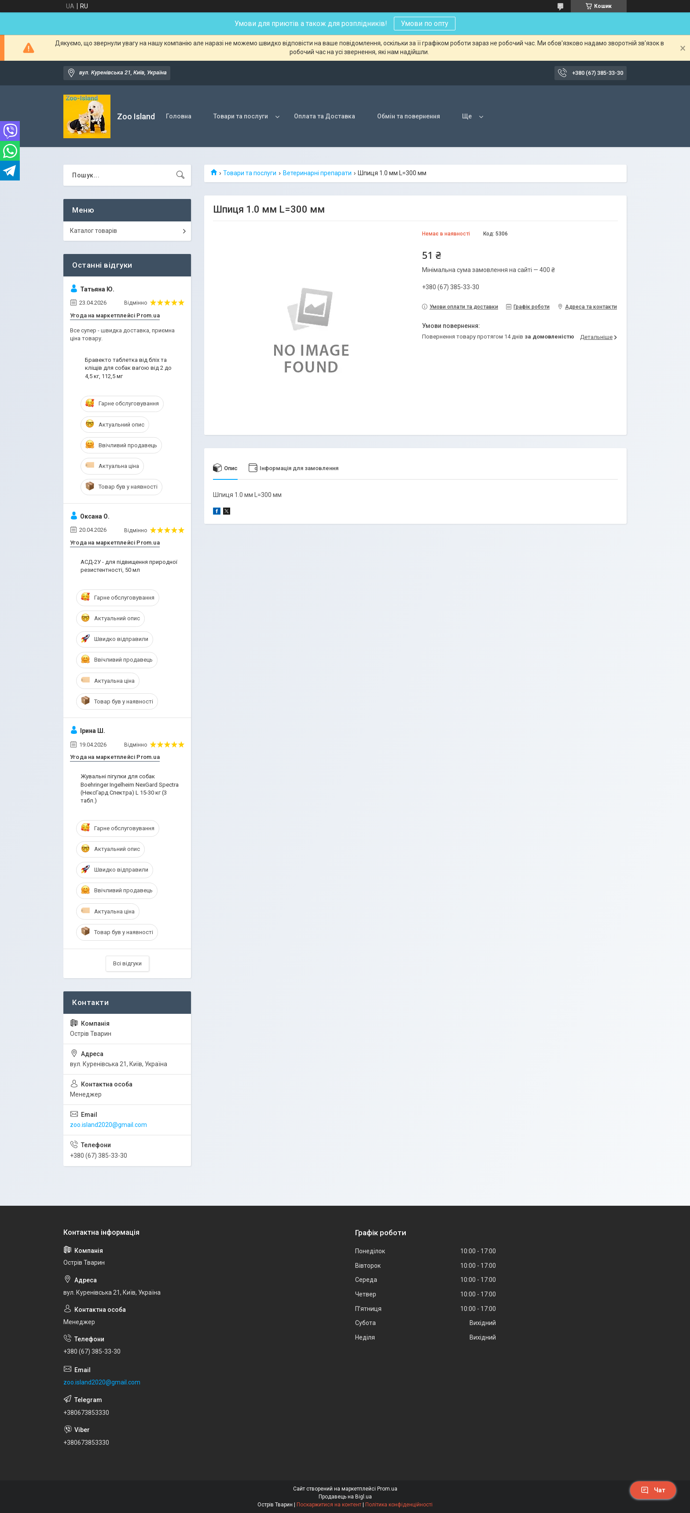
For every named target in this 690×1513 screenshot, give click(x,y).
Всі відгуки (127, 963)
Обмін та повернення (408, 116)
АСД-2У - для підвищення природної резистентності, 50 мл (129, 566)
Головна (178, 116)
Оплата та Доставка (324, 116)
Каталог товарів (93, 230)
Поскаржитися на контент (329, 1505)
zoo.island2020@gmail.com (108, 1124)
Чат (653, 1490)
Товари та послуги (240, 116)
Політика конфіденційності (399, 1505)
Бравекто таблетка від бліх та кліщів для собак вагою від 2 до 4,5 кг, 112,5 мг (128, 368)
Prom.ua (387, 1489)
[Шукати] (180, 175)
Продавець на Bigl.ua (345, 1497)
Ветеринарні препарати (317, 173)
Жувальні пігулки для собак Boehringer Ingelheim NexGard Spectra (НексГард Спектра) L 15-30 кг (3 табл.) (130, 788)
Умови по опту (424, 23)
